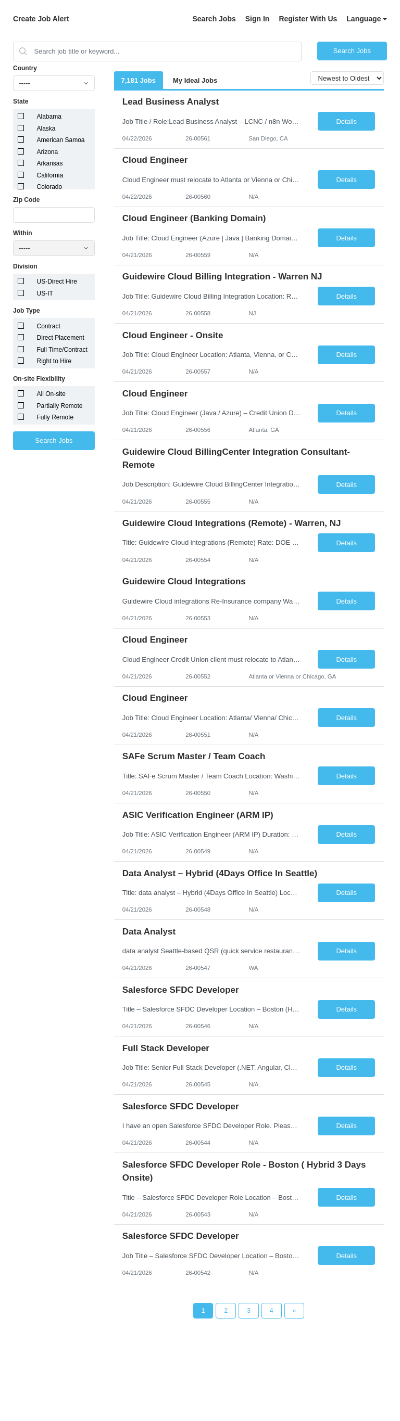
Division (25, 266)
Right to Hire (54, 361)
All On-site (51, 394)
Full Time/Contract (62, 349)
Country (25, 68)
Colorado (50, 186)
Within (22, 233)
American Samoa (61, 140)
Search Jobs (213, 19)
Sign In (257, 19)
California (50, 175)
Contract (48, 326)
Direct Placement (60, 337)
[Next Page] (294, 1310)
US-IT (45, 293)
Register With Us (308, 19)
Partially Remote (60, 405)
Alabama (49, 116)
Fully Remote (55, 417)
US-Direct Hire (57, 281)
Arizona (47, 152)
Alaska (46, 128)
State (20, 101)
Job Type (26, 310)
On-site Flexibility (39, 378)
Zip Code (26, 199)
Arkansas (50, 163)
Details (346, 121)
